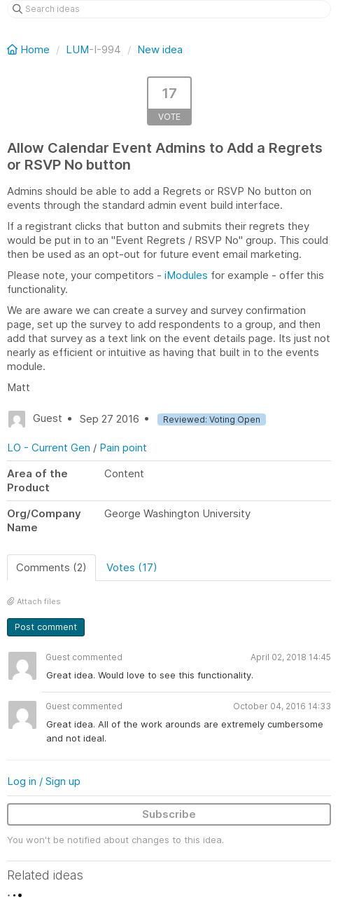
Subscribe (169, 814)
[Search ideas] (169, 9)
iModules (186, 275)
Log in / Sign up (43, 781)
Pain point (123, 447)
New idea (160, 49)
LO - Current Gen (48, 447)
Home (29, 49)
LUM (77, 49)
